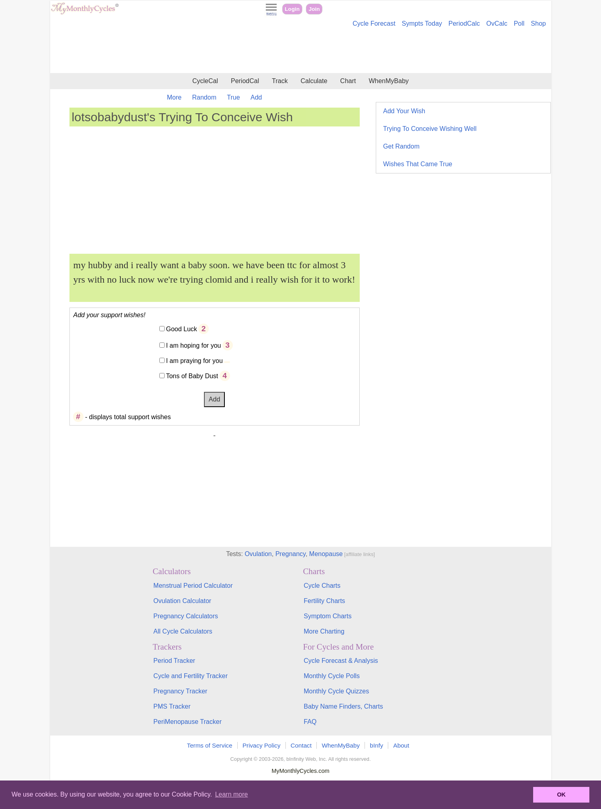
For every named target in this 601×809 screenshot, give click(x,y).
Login (292, 9)
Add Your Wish (404, 111)
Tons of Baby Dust (192, 376)
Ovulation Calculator (182, 600)
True (233, 97)
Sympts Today (422, 23)
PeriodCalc (464, 23)
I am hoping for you (193, 345)
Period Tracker (174, 660)
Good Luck (181, 329)
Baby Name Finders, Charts (343, 706)
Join (314, 9)
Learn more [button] (231, 794)
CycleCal (205, 80)
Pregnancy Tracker (180, 691)
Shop (538, 23)
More (174, 97)
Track (279, 80)
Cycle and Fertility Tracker (190, 675)
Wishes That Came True (417, 164)
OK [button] (561, 794)
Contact (301, 745)
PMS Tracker (171, 706)
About (401, 745)
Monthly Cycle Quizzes (336, 691)
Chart (348, 80)
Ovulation (258, 553)
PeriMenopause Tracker (187, 721)
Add (256, 97)
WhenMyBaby (389, 80)
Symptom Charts (327, 616)
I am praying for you (194, 360)
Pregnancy (290, 553)
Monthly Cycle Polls (332, 675)
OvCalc (496, 23)
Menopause (326, 553)
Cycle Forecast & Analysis (341, 660)
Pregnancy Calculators (185, 616)
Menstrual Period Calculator (192, 585)
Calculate (314, 80)
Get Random (401, 146)
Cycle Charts (322, 585)
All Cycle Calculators (182, 631)
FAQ (310, 721)
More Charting (324, 631)
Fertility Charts (324, 600)
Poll (519, 23)
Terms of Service (209, 745)
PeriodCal (245, 80)
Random (204, 97)
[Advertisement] (301, 51)
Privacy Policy (261, 745)
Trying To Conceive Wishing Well (430, 128)
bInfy (376, 745)
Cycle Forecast (373, 23)
